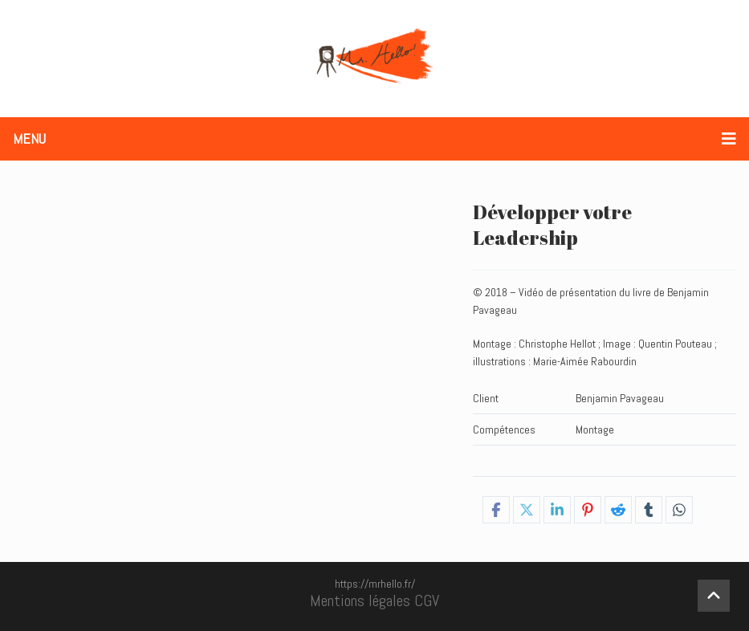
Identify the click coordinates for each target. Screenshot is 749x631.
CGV (426, 600)
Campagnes (603, 461)
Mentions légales (360, 600)
